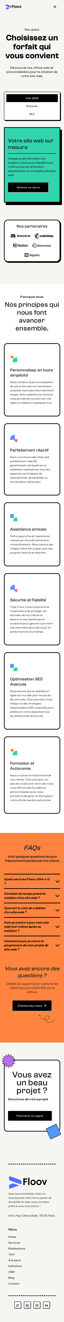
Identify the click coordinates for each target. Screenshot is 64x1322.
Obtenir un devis (28, 187)
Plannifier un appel (30, 1115)
